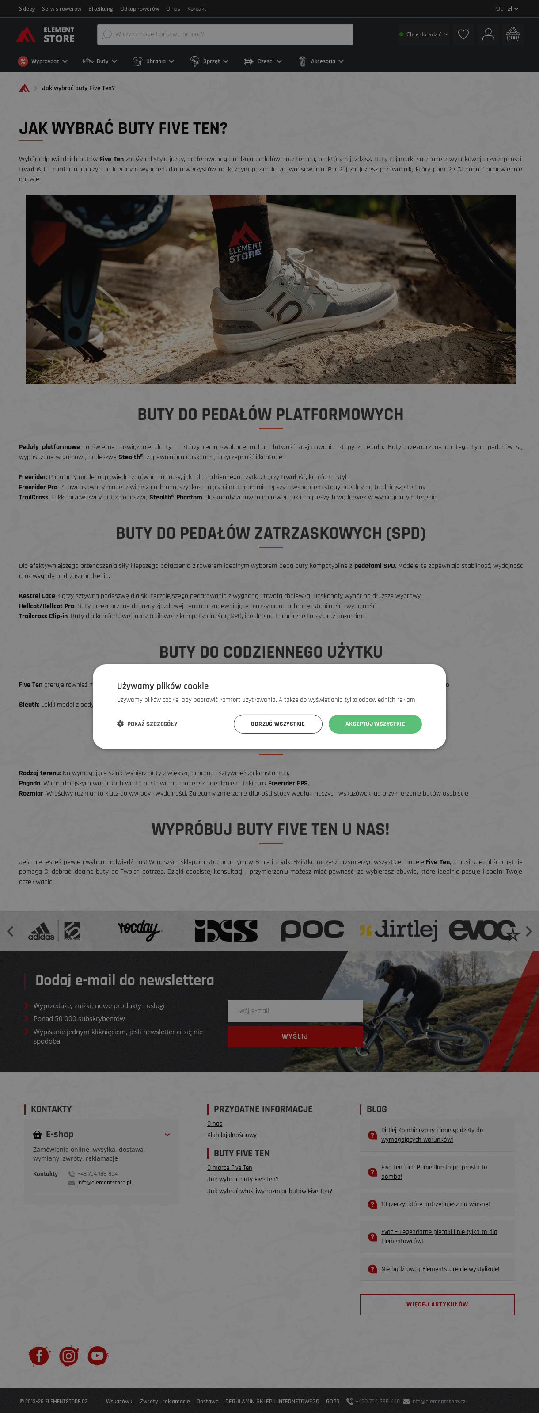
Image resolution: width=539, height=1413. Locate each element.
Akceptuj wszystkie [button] (375, 724)
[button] (147, 724)
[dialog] (269, 706)
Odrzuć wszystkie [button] (278, 724)
